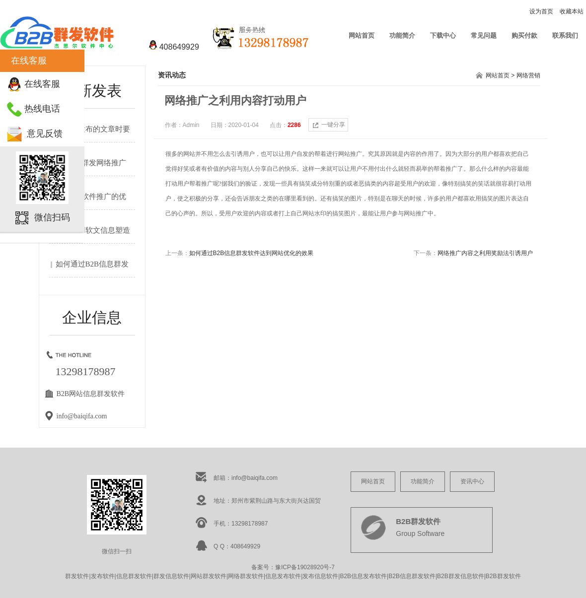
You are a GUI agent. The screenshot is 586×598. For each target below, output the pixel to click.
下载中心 (443, 35)
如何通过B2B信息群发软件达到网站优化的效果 (251, 253)
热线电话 (42, 109)
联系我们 (565, 35)
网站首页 (361, 35)
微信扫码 (52, 217)
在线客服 (42, 84)
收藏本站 (572, 11)
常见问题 (484, 35)
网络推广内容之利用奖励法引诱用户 (485, 253)
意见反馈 (45, 133)
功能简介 (402, 35)
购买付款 (524, 35)
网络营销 (528, 75)
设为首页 (541, 11)
